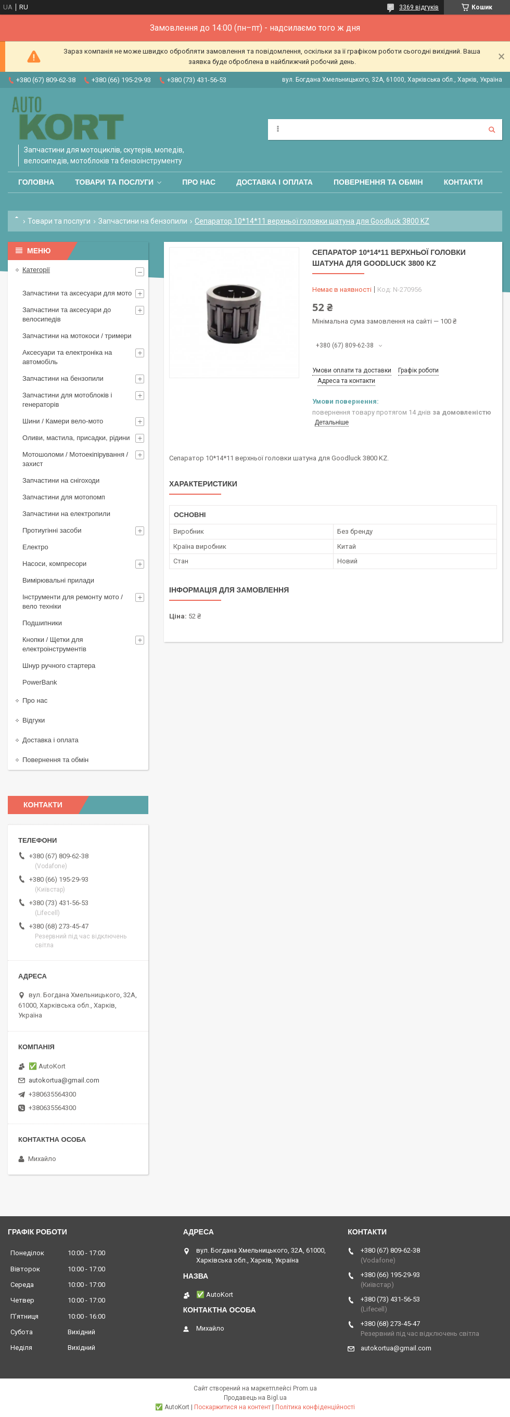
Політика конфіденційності (315, 1407)
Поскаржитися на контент (232, 1407)
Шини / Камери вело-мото (62, 421)
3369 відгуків (419, 7)
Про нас (198, 182)
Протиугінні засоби (52, 530)
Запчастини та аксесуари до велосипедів (66, 314)
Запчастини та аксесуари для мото (77, 293)
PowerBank (39, 682)
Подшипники (42, 623)
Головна (36, 182)
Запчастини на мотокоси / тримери (77, 336)
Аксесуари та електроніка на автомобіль (67, 357)
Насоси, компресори (54, 564)
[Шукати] (491, 129)
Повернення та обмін (378, 182)
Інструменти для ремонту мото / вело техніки (72, 601)
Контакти (463, 182)
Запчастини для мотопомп (63, 497)
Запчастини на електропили (66, 514)
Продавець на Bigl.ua (255, 1397)
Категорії (36, 270)
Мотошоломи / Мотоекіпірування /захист (75, 459)
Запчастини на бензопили (142, 221)
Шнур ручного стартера (58, 665)
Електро (35, 547)
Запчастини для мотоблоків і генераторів (67, 399)
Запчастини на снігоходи (60, 480)
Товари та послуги (114, 182)
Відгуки (33, 720)
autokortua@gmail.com (64, 1080)
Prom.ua (305, 1388)
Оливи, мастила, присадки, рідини (76, 438)
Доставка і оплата (274, 182)
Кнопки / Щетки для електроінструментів (54, 644)
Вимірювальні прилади (58, 580)
